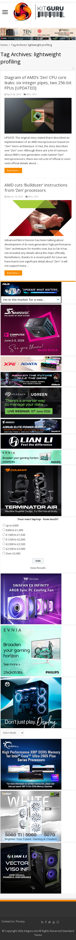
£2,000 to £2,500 (15, 544)
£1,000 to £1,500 (15, 535)
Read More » (13, 170)
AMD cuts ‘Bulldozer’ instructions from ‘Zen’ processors (35, 187)
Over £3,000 (13, 553)
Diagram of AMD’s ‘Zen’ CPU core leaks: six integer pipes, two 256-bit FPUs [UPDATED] (38, 83)
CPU (34, 94)
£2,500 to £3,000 (15, 549)
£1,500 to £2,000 (15, 539)
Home (4, 45)
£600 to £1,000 (14, 530)
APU (28, 94)
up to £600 (12, 525)
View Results (38, 568)
